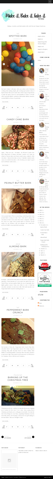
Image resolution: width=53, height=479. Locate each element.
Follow (39, 60)
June (42, 250)
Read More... (5, 101)
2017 (40, 212)
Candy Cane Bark (18, 119)
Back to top (48, 477)
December (43, 225)
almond (18, 243)
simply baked (41, 52)
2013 (40, 220)
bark (18, 33)
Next (32, 64)
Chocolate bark (18, 375)
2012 (40, 223)
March (42, 255)
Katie (40, 303)
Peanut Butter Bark (17, 183)
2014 (40, 218)
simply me (40, 39)
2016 (40, 214)
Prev (4, 64)
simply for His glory (42, 49)
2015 (40, 216)
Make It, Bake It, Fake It (41, 450)
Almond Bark (18, 246)
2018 (40, 210)
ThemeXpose (15, 477)
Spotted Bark (18, 36)
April (42, 253)
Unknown (41, 306)
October (43, 248)
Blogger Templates (5, 477)
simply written (41, 36)
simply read (41, 46)
